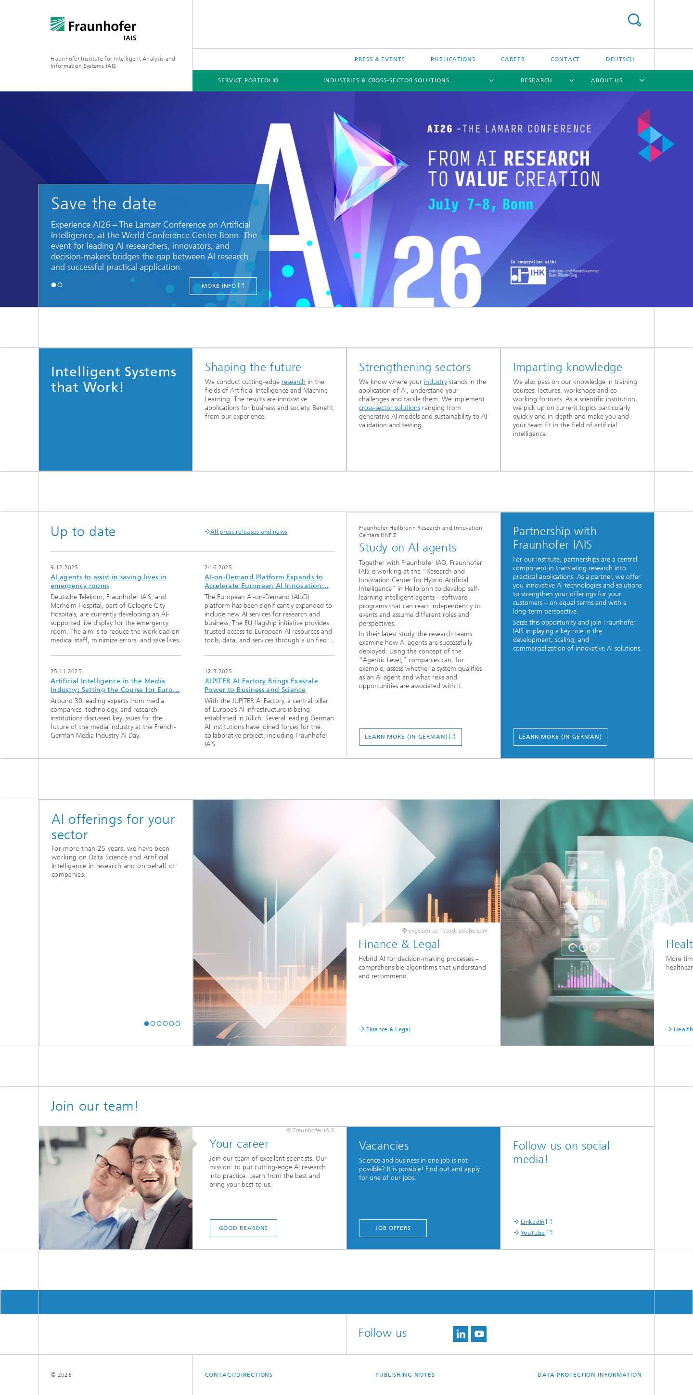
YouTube (533, 1232)
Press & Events (380, 59)
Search (634, 20)
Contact (565, 59)
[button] (54, 285)
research (294, 382)
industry (435, 382)
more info (219, 285)
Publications (453, 59)
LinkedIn (532, 1221)
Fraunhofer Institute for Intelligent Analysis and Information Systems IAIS (113, 62)
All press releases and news (246, 531)
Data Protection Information (590, 1374)
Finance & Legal (388, 1029)
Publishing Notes (405, 1374)
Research (536, 80)
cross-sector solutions (389, 408)
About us (607, 80)
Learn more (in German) (406, 736)
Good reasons (244, 1228)
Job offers (393, 1228)
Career (513, 59)
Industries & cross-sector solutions (386, 80)
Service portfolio (248, 80)
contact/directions (239, 1374)
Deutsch (620, 59)
